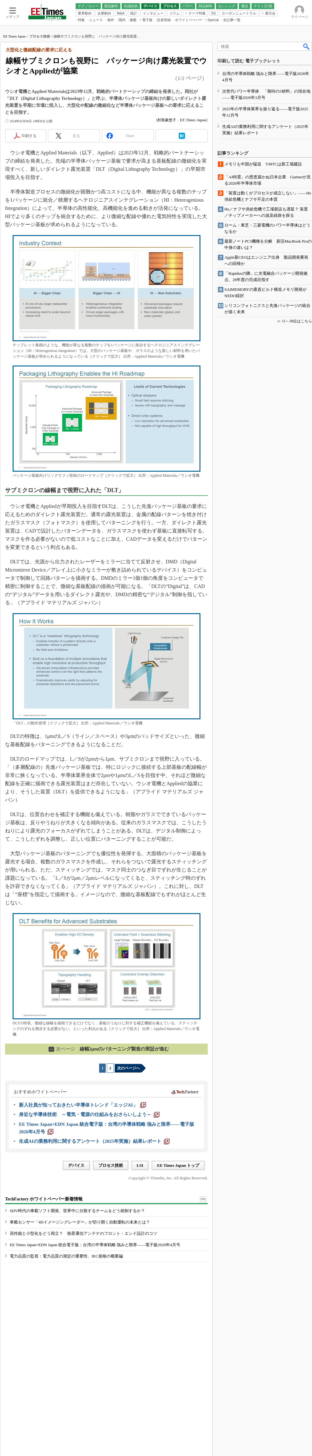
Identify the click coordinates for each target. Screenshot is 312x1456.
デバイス (76, 1165)
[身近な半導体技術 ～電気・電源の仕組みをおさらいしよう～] (89, 1114)
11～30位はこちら (297, 321)
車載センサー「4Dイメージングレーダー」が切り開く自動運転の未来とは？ (80, 1222)
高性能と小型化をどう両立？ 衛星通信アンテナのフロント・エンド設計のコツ (83, 1233)
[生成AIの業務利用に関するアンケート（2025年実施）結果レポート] (94, 1141)
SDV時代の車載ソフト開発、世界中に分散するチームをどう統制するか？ (77, 1210)
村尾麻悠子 (166, 120)
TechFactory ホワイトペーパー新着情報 (44, 1199)
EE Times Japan (14, 36)
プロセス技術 (39, 36)
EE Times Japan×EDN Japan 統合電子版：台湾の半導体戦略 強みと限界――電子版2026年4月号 (95, 1244)
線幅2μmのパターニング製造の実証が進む (109, 1048)
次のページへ (128, 1068)
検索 (306, 46)
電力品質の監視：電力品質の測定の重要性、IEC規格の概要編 (66, 1256)
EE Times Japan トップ (178, 1165)
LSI (140, 1165)
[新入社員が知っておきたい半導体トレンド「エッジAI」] (82, 1105)
